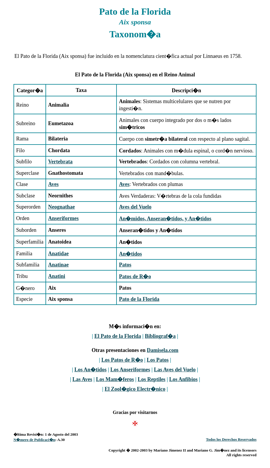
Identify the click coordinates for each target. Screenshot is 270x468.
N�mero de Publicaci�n (34, 439)
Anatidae (58, 253)
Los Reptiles (152, 379)
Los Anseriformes (130, 370)
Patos (125, 265)
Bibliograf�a (160, 336)
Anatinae (58, 265)
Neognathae (61, 207)
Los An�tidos (90, 370)
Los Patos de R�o (122, 360)
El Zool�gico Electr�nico (135, 389)
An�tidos (130, 254)
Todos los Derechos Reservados (231, 439)
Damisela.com (162, 350)
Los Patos (158, 360)
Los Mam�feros (115, 379)
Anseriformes (63, 218)
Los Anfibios (183, 379)
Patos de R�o (135, 276)
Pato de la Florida (139, 299)
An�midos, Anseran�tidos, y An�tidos (165, 219)
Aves (53, 184)
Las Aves (82, 379)
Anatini (56, 276)
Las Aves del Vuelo (174, 370)
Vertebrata (60, 162)
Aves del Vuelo (135, 207)
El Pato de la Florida (118, 336)
